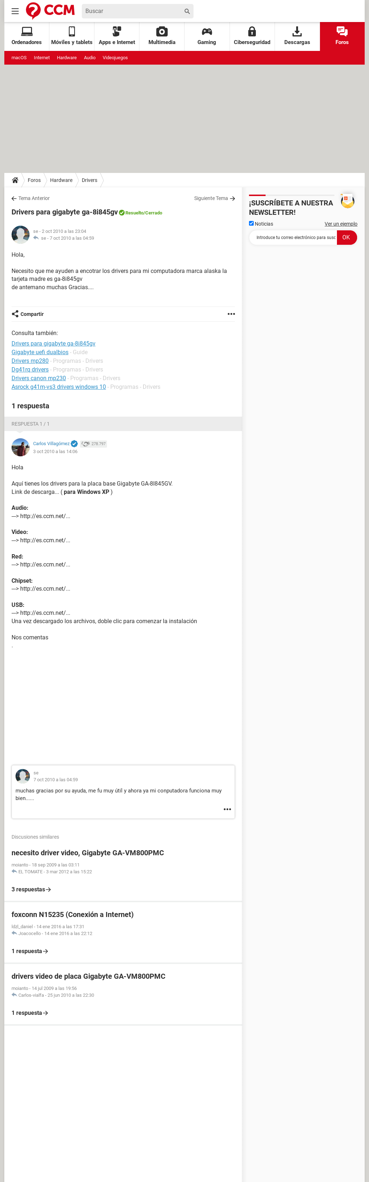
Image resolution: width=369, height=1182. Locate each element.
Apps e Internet (117, 35)
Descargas (297, 35)
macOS (19, 57)
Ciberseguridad (252, 35)
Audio (89, 57)
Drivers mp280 (30, 360)
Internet (42, 57)
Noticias (261, 224)
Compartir (32, 314)
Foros (342, 35)
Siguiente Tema (211, 198)
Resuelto (134, 213)
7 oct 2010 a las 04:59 (72, 238)
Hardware (67, 57)
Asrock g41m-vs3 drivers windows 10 (59, 386)
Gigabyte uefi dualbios (40, 352)
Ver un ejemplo (341, 224)
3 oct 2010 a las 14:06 (55, 451)
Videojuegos (115, 57)
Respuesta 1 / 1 (31, 424)
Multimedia (161, 35)
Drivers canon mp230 (39, 378)
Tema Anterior (34, 198)
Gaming (206, 35)
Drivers (89, 180)
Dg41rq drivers (30, 369)
